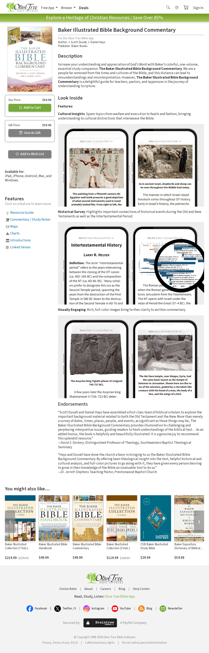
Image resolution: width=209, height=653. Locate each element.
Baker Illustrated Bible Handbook (53, 546)
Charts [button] (15, 233)
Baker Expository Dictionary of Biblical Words (187, 548)
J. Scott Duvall (77, 42)
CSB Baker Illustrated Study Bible (154, 546)
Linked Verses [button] (20, 247)
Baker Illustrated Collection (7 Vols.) (16, 546)
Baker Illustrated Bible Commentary (87, 546)
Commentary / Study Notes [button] (30, 219)
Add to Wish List (30, 154)
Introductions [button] (20, 240)
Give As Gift (30, 132)
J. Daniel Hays (96, 42)
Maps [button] (14, 226)
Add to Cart (30, 107)
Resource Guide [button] (22, 212)
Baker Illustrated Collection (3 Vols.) (118, 546)
